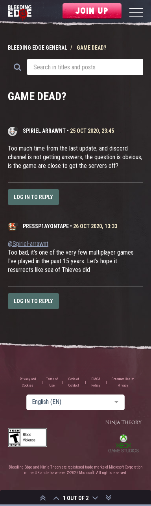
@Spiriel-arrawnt (28, 243)
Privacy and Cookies (28, 382)
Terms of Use (52, 382)
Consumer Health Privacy (123, 382)
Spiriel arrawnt (44, 131)
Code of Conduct (73, 382)
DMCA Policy (95, 382)
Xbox (123, 443)
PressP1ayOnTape (46, 226)
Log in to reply (33, 197)
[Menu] (136, 13)
